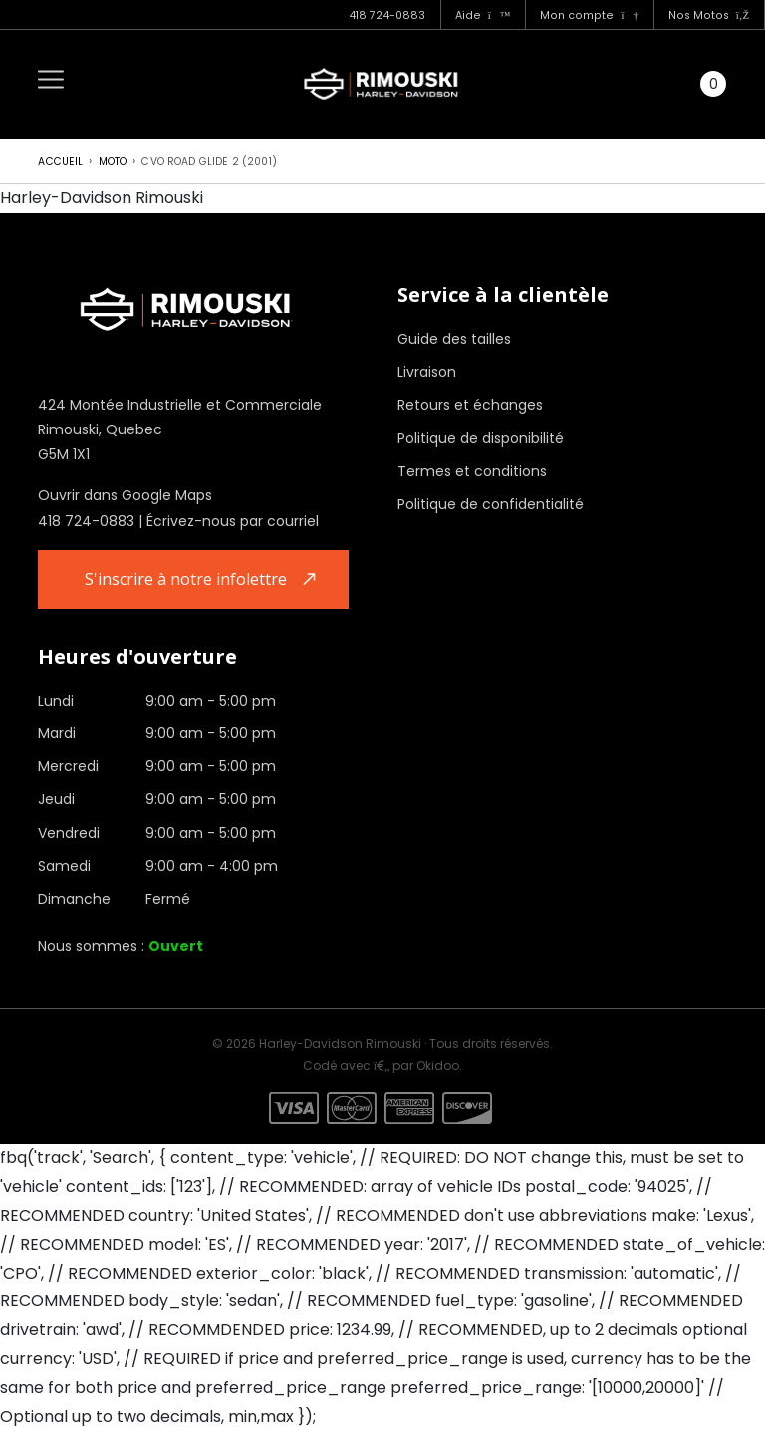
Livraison (426, 372)
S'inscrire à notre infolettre (186, 579)
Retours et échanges (470, 405)
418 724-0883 (387, 15)
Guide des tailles (454, 339)
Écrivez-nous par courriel (232, 521)
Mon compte (589, 15)
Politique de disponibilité (480, 438)
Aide (483, 15)
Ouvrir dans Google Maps (125, 495)
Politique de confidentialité (490, 504)
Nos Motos (708, 15)
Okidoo (437, 1065)
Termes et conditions (472, 471)
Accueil (60, 161)
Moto (113, 161)
